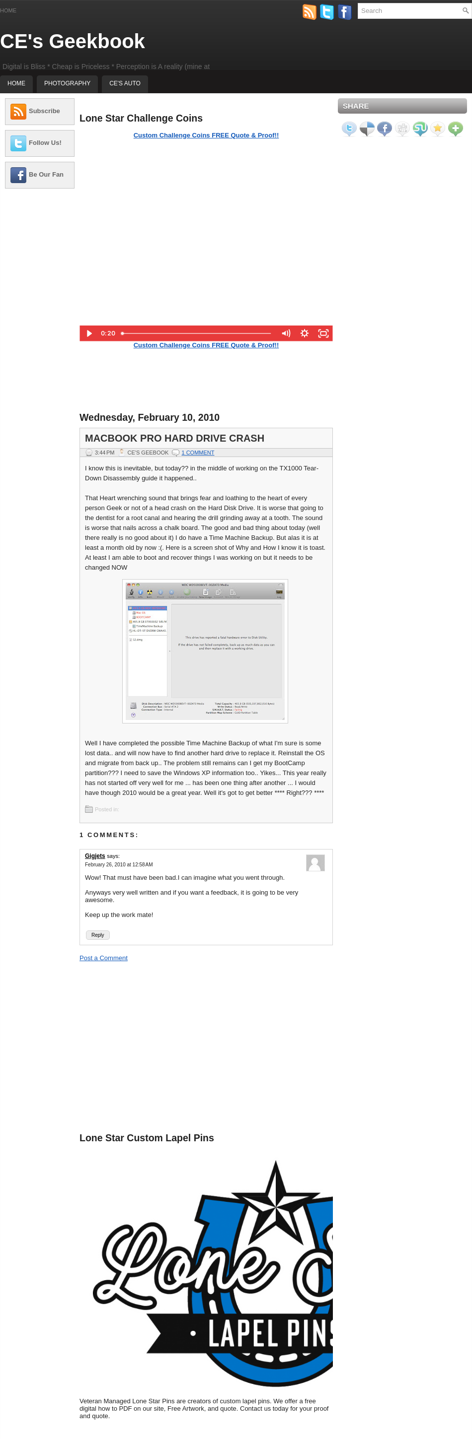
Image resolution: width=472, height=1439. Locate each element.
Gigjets (95, 855)
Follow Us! (45, 142)
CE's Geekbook (72, 41)
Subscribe (44, 111)
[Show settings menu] (304, 333)
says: (113, 856)
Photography (67, 83)
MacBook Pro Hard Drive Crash (174, 438)
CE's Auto (125, 83)
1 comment (197, 453)
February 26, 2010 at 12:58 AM (119, 864)
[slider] (196, 333)
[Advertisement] (40, 345)
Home (8, 10)
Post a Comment (103, 958)
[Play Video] (88, 333)
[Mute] (285, 333)
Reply (97, 935)
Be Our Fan (46, 174)
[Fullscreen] (323, 333)
